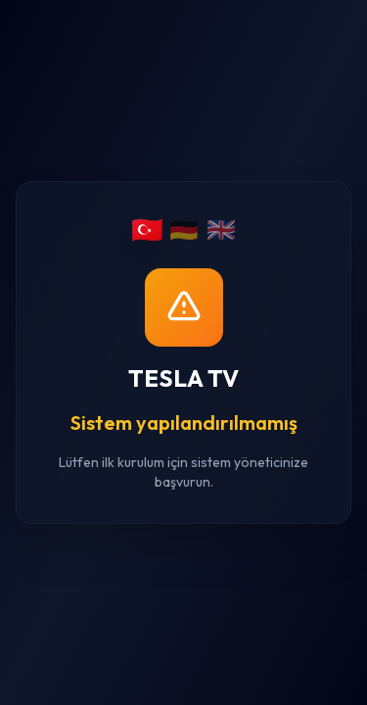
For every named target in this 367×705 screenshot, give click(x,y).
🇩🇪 (184, 229)
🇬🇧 (221, 229)
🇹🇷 (146, 229)
